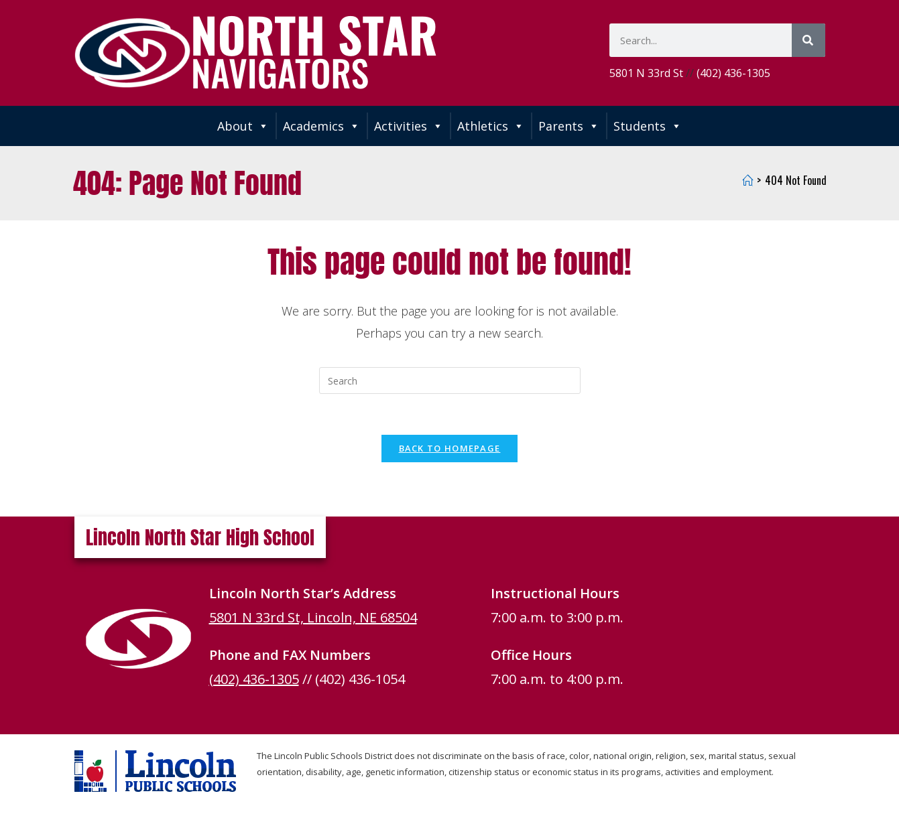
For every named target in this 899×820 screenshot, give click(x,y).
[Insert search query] (450, 380)
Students (647, 126)
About (243, 126)
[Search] (808, 40)
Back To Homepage (450, 448)
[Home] (747, 180)
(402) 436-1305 (733, 73)
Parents (568, 126)
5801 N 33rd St (646, 73)
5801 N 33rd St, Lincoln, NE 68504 (313, 617)
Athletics (490, 126)
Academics (321, 126)
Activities (408, 126)
